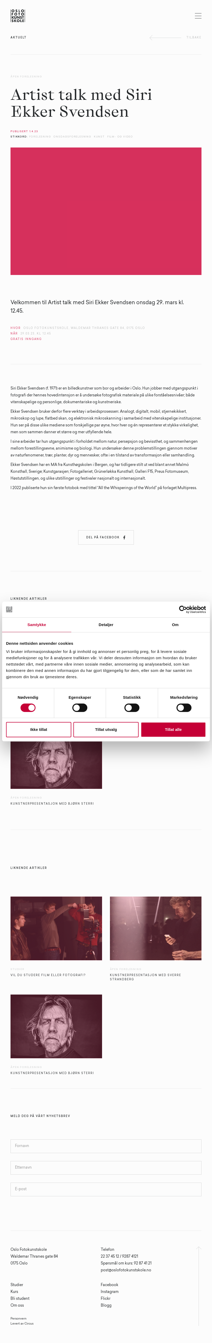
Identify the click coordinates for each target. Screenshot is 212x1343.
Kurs (14, 1292)
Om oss (17, 1306)
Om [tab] (175, 624)
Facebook (109, 1285)
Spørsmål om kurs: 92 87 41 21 (126, 1264)
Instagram (110, 1292)
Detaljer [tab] (106, 624)
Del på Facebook (106, 537)
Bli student (20, 1299)
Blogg (106, 1306)
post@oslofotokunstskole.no (126, 1270)
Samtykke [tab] (36, 624)
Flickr (105, 1299)
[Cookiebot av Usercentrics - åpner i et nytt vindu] (183, 609)
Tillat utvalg (106, 729)
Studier (17, 1285)
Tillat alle (173, 729)
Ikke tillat (38, 729)
